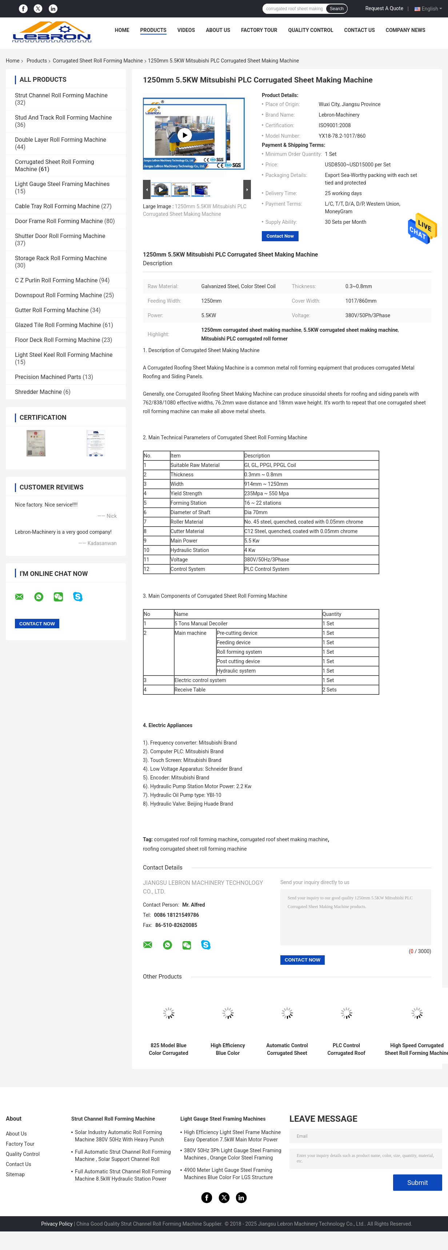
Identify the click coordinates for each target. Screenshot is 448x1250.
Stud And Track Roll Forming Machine (63, 117)
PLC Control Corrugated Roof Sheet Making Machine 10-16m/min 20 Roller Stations (346, 1049)
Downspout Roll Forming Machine (58, 295)
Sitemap (15, 1174)
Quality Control (310, 30)
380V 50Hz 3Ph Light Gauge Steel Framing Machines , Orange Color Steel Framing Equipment (232, 1155)
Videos (186, 30)
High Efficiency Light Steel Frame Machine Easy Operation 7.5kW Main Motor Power (232, 1135)
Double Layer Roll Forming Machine (60, 139)
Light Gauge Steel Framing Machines (62, 184)
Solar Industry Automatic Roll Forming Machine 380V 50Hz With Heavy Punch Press (119, 1137)
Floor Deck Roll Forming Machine (57, 339)
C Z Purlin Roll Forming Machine (56, 280)
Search (337, 8)
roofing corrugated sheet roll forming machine (195, 849)
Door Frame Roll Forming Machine (59, 221)
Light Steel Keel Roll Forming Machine (63, 354)
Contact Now (280, 236)
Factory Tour (259, 30)
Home (122, 30)
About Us (218, 30)
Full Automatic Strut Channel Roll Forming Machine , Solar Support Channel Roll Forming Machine (123, 1156)
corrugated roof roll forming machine (195, 839)
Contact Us (359, 30)
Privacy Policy (56, 1224)
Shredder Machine (38, 391)
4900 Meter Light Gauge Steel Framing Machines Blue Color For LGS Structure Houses (228, 1174)
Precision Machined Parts (48, 377)
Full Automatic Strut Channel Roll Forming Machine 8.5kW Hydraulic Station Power (123, 1175)
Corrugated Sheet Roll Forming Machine (98, 61)
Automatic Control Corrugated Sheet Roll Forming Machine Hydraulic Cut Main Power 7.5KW (287, 1049)
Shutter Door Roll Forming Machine (60, 236)
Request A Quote (384, 8)
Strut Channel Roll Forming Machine (61, 95)
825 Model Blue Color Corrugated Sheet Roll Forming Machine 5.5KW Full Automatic (169, 1049)
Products (153, 30)
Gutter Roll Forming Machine (52, 310)
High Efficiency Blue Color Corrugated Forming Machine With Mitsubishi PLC (228, 1049)
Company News (405, 30)
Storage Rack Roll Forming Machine (61, 258)
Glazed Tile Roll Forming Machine (58, 325)
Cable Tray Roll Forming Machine (57, 206)
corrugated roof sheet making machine (284, 839)
